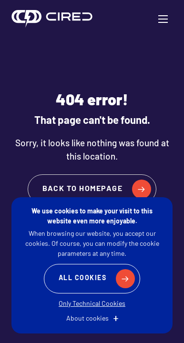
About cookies (87, 319)
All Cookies (83, 278)
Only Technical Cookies (92, 304)
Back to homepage (82, 189)
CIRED (51, 19)
